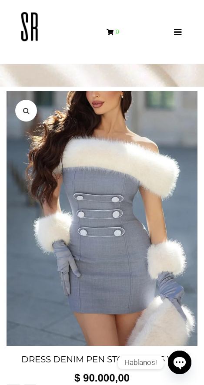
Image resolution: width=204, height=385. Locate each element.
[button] (26, 111)
